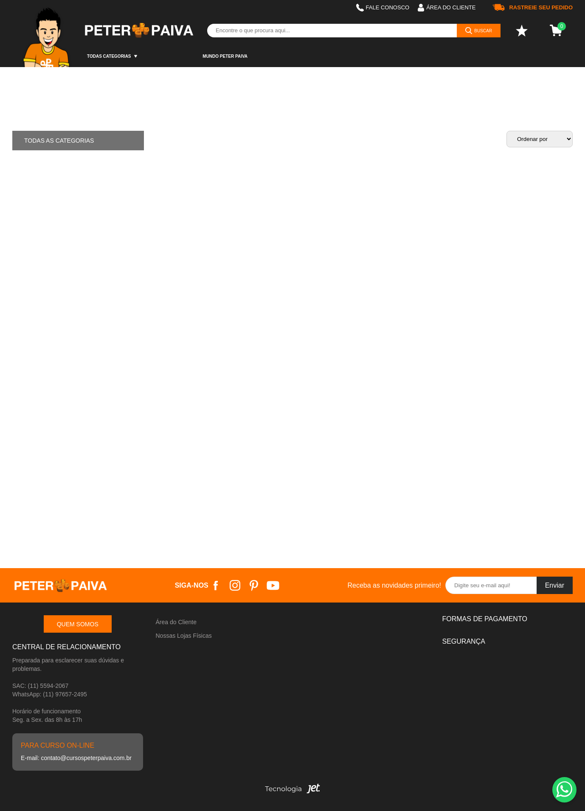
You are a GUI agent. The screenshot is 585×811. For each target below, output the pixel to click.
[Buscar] (479, 30)
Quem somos (77, 624)
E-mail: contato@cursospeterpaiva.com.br (76, 758)
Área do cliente (446, 7)
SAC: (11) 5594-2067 (40, 685)
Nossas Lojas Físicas (184, 635)
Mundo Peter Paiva (225, 56)
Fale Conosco (383, 7)
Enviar (554, 585)
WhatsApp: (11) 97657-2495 (49, 694)
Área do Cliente (176, 622)
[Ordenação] (539, 139)
